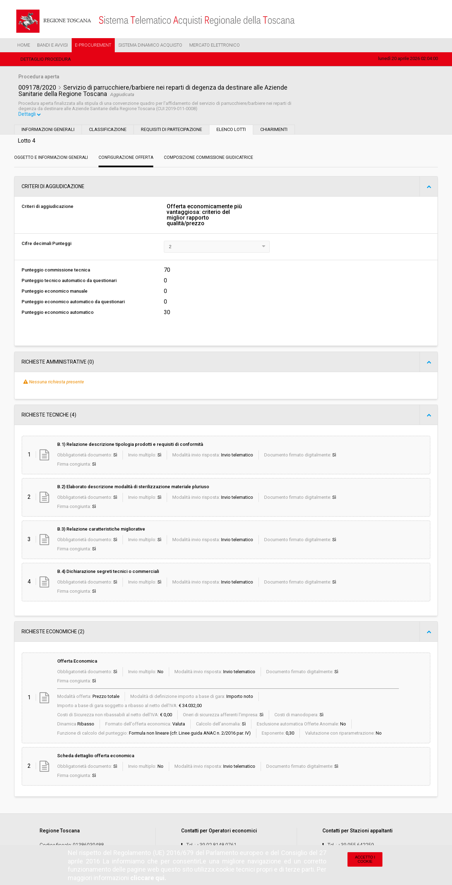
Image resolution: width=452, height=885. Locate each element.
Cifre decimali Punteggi (46, 244)
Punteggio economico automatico (58, 313)
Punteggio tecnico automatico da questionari (69, 281)
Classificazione (107, 130)
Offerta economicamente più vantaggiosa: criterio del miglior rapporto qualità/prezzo (204, 215)
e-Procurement (93, 45)
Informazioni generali (48, 130)
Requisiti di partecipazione (171, 130)
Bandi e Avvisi (52, 45)
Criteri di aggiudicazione (47, 207)
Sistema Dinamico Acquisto (150, 45)
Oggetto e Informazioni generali (51, 158)
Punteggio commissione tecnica (56, 270)
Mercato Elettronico (214, 45)
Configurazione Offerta (126, 158)
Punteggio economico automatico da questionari (73, 302)
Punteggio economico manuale (55, 291)
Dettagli (30, 115)
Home (23, 45)
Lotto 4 (26, 141)
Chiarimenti (273, 130)
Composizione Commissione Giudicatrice (208, 158)
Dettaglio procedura (45, 59)
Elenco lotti (231, 130)
